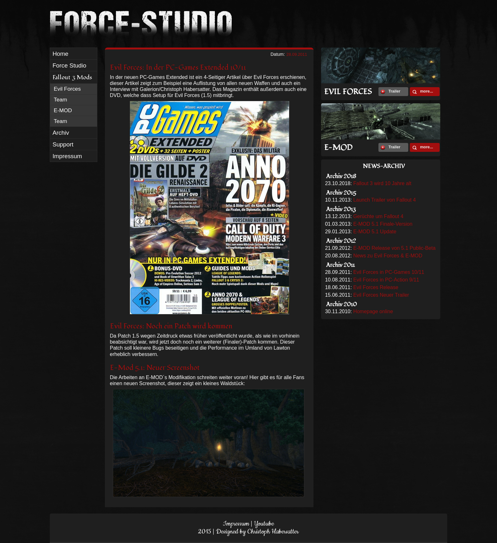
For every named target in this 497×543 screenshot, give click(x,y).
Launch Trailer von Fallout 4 (384, 200)
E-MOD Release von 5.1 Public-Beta (394, 248)
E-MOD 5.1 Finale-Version (382, 224)
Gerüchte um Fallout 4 (378, 216)
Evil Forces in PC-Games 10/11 (388, 272)
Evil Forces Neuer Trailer (381, 295)
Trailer (390, 91)
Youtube (264, 523)
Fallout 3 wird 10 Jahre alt (382, 183)
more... (422, 91)
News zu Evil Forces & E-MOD (387, 255)
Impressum (236, 523)
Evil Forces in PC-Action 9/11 (386, 279)
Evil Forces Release (375, 287)
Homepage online (373, 311)
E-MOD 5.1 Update (374, 231)
